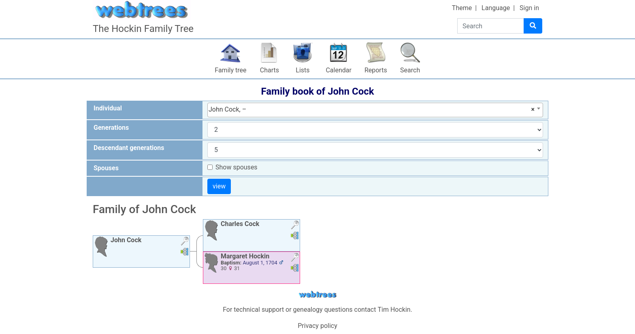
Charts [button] (269, 70)
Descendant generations (129, 148)
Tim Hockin (393, 309)
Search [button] (410, 70)
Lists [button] (302, 70)
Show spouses (236, 167)
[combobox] (375, 110)
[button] (185, 242)
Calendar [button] (338, 70)
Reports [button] (375, 70)
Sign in (529, 8)
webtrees (317, 294)
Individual (108, 108)
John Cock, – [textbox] (372, 109)
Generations (111, 127)
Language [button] (496, 8)
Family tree (230, 70)
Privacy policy (317, 326)
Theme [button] (462, 8)
